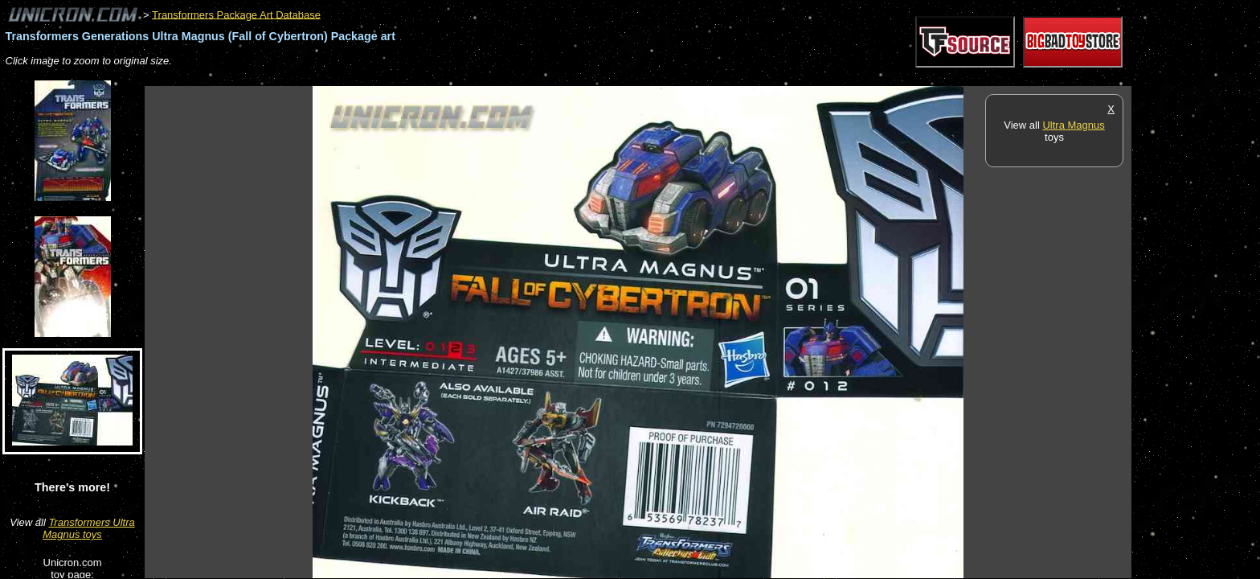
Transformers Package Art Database (236, 14)
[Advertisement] (437, 78)
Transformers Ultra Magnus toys (89, 528)
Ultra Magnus (1073, 125)
